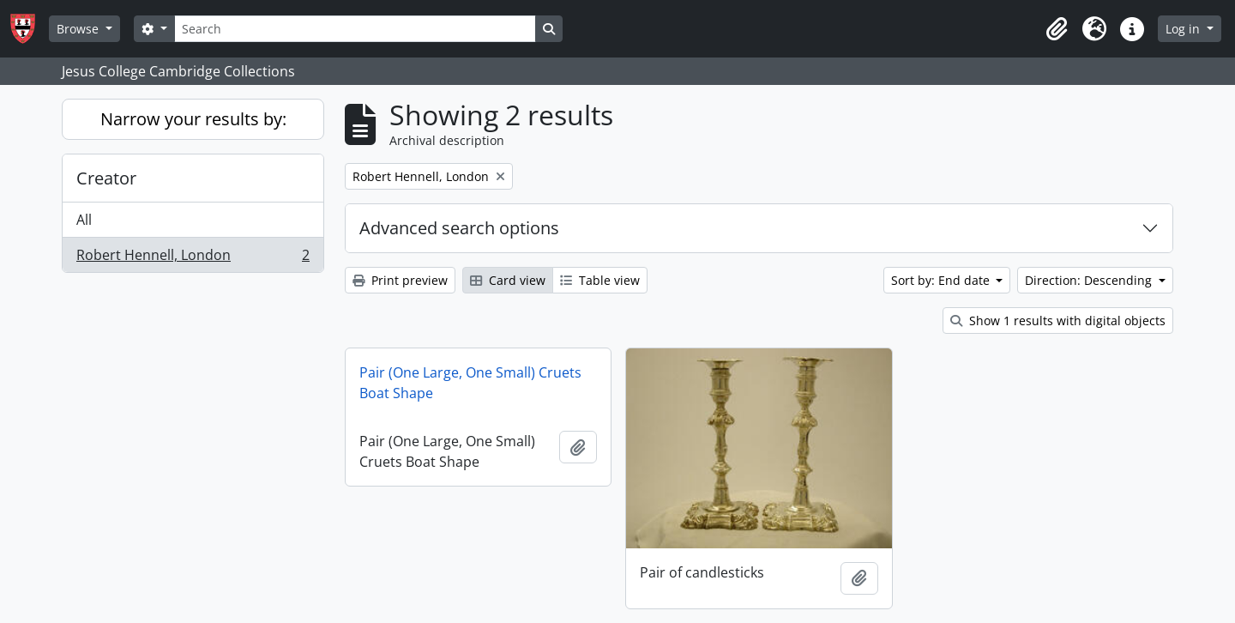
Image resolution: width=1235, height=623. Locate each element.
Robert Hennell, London (192, 258)
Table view (600, 280)
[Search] (355, 28)
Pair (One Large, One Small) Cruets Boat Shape (470, 382)
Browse (79, 29)
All (84, 219)
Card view (507, 280)
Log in (1184, 29)
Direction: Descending (1090, 280)
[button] (1056, 29)
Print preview (400, 280)
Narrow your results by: (193, 118)
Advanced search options (459, 227)
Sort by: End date (942, 280)
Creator (106, 178)
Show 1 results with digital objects (1058, 320)
